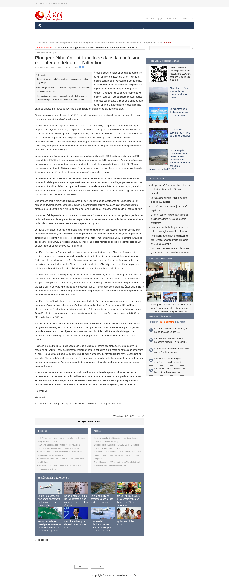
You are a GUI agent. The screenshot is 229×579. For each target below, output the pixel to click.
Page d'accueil (42, 53)
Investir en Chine (46, 42)
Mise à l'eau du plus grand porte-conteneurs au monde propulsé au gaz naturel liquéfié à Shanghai (49, 527)
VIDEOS (57, 36)
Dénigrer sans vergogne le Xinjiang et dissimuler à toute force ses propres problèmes (169, 218)
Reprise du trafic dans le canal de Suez (110, 465)
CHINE (44, 30)
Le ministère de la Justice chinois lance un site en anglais (180, 112)
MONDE (72, 30)
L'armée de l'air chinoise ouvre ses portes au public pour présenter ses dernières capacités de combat (102, 527)
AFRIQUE (85, 30)
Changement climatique (93, 42)
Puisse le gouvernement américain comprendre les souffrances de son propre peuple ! (63, 89)
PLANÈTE (141, 30)
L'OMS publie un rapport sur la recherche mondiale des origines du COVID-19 (96, 47)
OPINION (183, 30)
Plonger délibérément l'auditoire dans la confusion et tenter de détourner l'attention (170, 189)
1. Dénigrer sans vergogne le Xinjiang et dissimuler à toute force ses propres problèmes (78, 403)
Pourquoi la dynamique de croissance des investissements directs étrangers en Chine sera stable (169, 239)
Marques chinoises (115, 42)
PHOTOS (45, 36)
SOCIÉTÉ (127, 30)
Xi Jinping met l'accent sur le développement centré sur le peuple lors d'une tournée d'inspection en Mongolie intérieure (170, 308)
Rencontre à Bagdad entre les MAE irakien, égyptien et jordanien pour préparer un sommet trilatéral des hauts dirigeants (117, 455)
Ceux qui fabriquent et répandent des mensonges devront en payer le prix (62, 81)
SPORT (154, 30)
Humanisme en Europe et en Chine (144, 42)
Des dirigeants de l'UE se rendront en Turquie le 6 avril (117, 462)
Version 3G (151, 18)
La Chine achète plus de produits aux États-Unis (75, 524)
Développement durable (68, 42)
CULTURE (113, 30)
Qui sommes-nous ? (169, 18)
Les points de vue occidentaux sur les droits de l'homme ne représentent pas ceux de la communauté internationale (62, 98)
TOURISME (168, 30)
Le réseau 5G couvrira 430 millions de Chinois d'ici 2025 (180, 132)
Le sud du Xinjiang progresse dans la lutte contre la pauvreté (102, 499)
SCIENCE (99, 30)
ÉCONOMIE (57, 30)
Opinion (55, 53)
